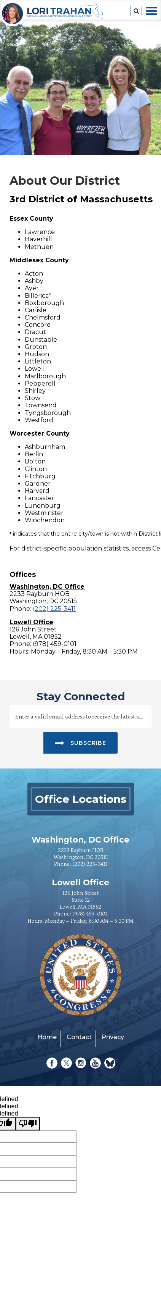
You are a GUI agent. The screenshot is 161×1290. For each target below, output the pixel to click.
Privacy (113, 1037)
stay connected (81, 696)
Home (47, 1037)
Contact (79, 1037)
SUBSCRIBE (80, 742)
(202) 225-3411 (54, 608)
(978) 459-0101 (89, 913)
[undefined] (28, 1123)
